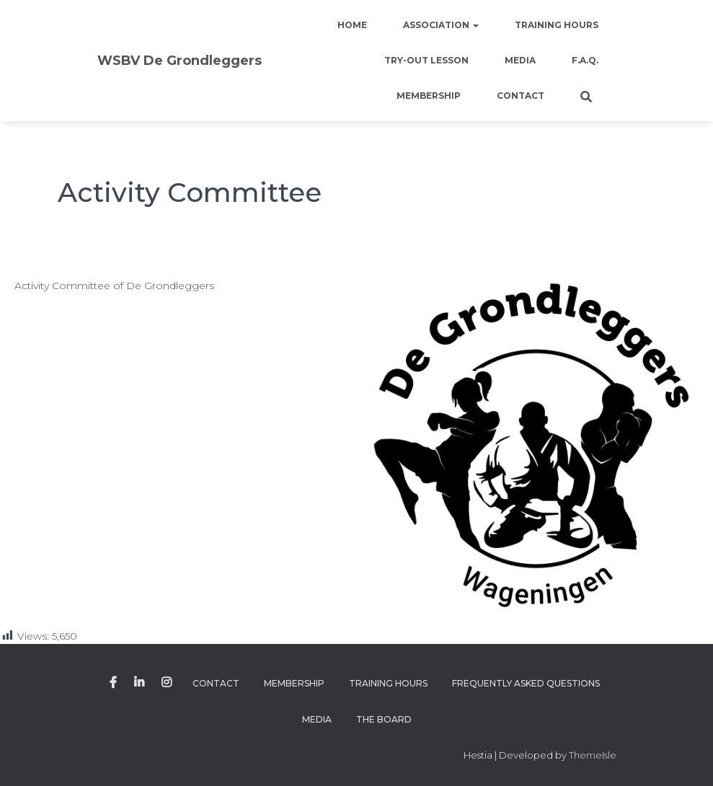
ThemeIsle (592, 755)
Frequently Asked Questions (526, 683)
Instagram (166, 682)
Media (520, 60)
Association (441, 24)
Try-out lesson (426, 60)
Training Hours (556, 24)
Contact (520, 95)
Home (352, 24)
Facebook (113, 682)
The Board (384, 719)
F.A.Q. (585, 60)
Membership (429, 95)
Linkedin (139, 682)
